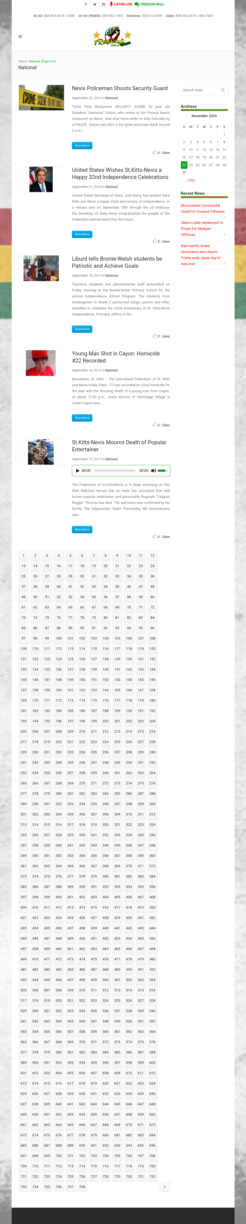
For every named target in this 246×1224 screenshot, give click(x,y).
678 (82, 1135)
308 (106, 814)
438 (82, 928)
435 (47, 928)
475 (94, 959)
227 (141, 742)
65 (70, 607)
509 (71, 990)
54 (82, 597)
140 (106, 669)
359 (141, 856)
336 (153, 835)
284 (106, 793)
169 (24, 700)
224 (106, 742)
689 (71, 1145)
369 (117, 866)
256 (59, 773)
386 (35, 887)
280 (59, 793)
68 (106, 607)
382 (129, 876)
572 (106, 1042)
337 (24, 845)
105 (117, 638)
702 (82, 1156)
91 (94, 628)
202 (129, 721)
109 (24, 649)
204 (153, 721)
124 (59, 659)
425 (71, 918)
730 (129, 1176)
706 (129, 1156)
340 (59, 845)
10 (129, 555)
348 (153, 845)
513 (117, 990)
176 (106, 700)
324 (153, 825)
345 (117, 845)
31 (94, 576)
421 (24, 918)
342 (82, 845)
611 (141, 1073)
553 (24, 1032)
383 (141, 876)
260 (106, 773)
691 (94, 1145)
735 (47, 1187)
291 (47, 804)
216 (153, 731)
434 (35, 928)
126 (82, 659)
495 (47, 980)
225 (117, 742)
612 (153, 1073)
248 (106, 762)
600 (153, 1063)
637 (24, 1104)
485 (71, 969)
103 (94, 638)
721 (24, 1176)
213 (117, 731)
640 (59, 1104)
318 (82, 825)
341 (71, 845)
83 (141, 618)
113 (71, 649)
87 (47, 628)
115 (94, 649)
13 (24, 566)
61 (24, 607)
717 (117, 1166)
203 (141, 721)
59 (141, 597)
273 (117, 783)
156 (153, 680)
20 (106, 566)
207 (47, 731)
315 (47, 825)
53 (70, 597)
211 (94, 731)
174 (82, 700)
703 (94, 1156)
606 (82, 1073)
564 (153, 1032)
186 (82, 711)
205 (24, 731)
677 (71, 1135)
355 (94, 856)
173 (71, 700)
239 (141, 752)
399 (47, 897)
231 (47, 752)
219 (47, 742)
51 (47, 597)
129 (117, 659)
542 (35, 1021)
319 (94, 825)
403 (94, 897)
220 (59, 742)
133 (24, 669)
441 (117, 928)
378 (82, 876)
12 (152, 555)
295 (94, 804)
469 (24, 959)
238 (129, 752)
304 (59, 814)
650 (35, 1114)
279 (47, 793)
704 (106, 1156)
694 (129, 1145)
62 (35, 607)
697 (24, 1156)
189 (117, 711)
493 (24, 980)
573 (117, 1042)
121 (24, 659)
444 (153, 928)
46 (129, 586)
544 (59, 1021)
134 (35, 669)
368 (106, 866)
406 (129, 897)
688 (59, 1145)
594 (82, 1063)
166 (129, 690)
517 (24, 1000)
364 (59, 866)
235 (94, 752)
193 (24, 721)
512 (106, 990)
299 (141, 804)
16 (59, 566)
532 (59, 1011)
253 (24, 773)
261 (117, 773)
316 (59, 825)
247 (94, 762)
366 (82, 866)
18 (82, 566)
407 (141, 897)
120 (153, 649)
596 (106, 1063)
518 (35, 1000)
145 (24, 680)
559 (94, 1032)
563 (141, 1032)
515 (141, 990)
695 (141, 1145)
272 (106, 783)
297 (117, 804)
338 (35, 845)
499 (94, 980)
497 (71, 980)
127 (94, 659)
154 (129, 680)
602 (35, 1073)
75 (47, 618)
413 (71, 907)
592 (59, 1063)
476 (106, 959)
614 (35, 1083)
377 (71, 876)
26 (35, 576)
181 (24, 711)
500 (106, 980)
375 (47, 876)
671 (141, 1125)
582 (82, 1052)
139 (94, 669)
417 (117, 907)
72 (152, 607)
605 (71, 1073)
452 (106, 938)
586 (129, 1052)
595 (94, 1063)
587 (141, 1052)
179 (141, 700)
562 (129, 1032)
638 (35, 1104)
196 (59, 721)
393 (117, 887)
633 (117, 1094)
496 (59, 980)
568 (59, 1042)
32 (106, 576)
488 (106, 969)
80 (106, 618)
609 (117, 1073)
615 (47, 1083)
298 (129, 804)
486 (82, 969)
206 (35, 731)
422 (35, 918)
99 (47, 638)
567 (47, 1042)
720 (153, 1166)
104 (106, 638)
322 (129, 825)
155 (141, 680)
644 (106, 1104)
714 (82, 1166)
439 (94, 928)
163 (94, 690)
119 (141, 649)
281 (71, 793)
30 (82, 576)
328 (59, 835)
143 (141, 669)
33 (117, 576)
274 (129, 783)
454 (129, 938)
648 (153, 1104)
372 (153, 866)
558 (82, 1032)
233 (71, 752)
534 (82, 1011)
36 (152, 576)
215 (141, 731)
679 (94, 1135)
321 (117, 825)
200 (106, 721)
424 (59, 918)
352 (59, 856)
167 (141, 690)
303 (47, 814)
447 (47, 938)
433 (24, 928)
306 (82, 814)
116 (106, 649)
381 (117, 876)
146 (35, 680)
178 (129, 700)
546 (82, 1021)
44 (106, 586)
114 (82, 649)
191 (141, 711)
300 (153, 804)
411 (47, 907)
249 (117, 762)
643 (94, 1104)
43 (94, 586)
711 (47, 1166)
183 (47, 711)
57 (117, 597)
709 (24, 1166)
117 (117, 649)
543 (47, 1021)
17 (70, 566)
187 (94, 711)
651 (47, 1114)
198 (82, 721)
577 (24, 1052)
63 (47, 607)
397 (24, 897)
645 (117, 1104)
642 (82, 1104)
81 (117, 618)
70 (129, 607)
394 (129, 887)
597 (117, 1063)
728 (106, 1176)
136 (59, 669)
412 (59, 907)
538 (129, 1011)
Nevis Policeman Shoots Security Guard (120, 88)
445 (24, 938)
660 (153, 1114)
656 (106, 1114)
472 (59, 959)
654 (82, 1114)
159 (47, 690)
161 (71, 690)
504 (153, 980)
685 (24, 1145)
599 (141, 1063)
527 (141, 1000)
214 (129, 731)
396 (153, 887)
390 (82, 887)
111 (47, 649)
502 (129, 980)
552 (153, 1021)
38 (35, 586)
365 (71, 866)
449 (71, 938)
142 (129, 669)
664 (59, 1125)
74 (35, 618)
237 (117, 752)
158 (35, 690)
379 (94, 876)
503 (141, 980)
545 (71, 1021)
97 (24, 638)
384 (153, 876)
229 (24, 752)
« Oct (191, 180)
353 (71, 856)
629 (71, 1094)
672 (153, 1125)
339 (47, 845)
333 (117, 835)
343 (94, 845)
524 (106, 1000)
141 (117, 669)
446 (35, 938)
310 (129, 814)
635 (141, 1094)
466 (129, 949)
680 (106, 1135)
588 (153, 1052)
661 (24, 1125)
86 (35, 628)
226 (129, 742)
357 (117, 856)
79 (94, 618)
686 (35, 1145)
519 (47, 1000)
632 (106, 1094)
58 (129, 597)
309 (117, 814)
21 (117, 566)
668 (106, 1125)
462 (82, 949)
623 (141, 1083)
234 (82, 752)
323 (141, 825)
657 (117, 1114)
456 (153, 938)
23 (141, 566)
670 (129, 1125)
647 (141, 1104)
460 (59, 949)
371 (141, 866)
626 (35, 1094)
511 (94, 990)
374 (35, 876)
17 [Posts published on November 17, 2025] (191, 157)
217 (24, 742)
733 (24, 1187)
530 (35, 1011)
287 (141, 793)
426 (82, 918)
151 (94, 680)
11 (141, 555)
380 (106, 876)
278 (35, 793)
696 (153, 1145)
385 (24, 887)
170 (35, 700)
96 (152, 628)
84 (152, 618)
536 (106, 1011)
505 (24, 990)
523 (94, 1000)
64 (59, 607)
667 (94, 1125)
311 (141, 814)
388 (59, 887)
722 (35, 1176)
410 (35, 907)
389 (71, 887)
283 (94, 793)
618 (82, 1083)
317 (71, 825)
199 (94, 721)
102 (82, 638)
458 (35, 949)
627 (47, 1094)
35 (141, 576)
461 (71, 949)
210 (82, 731)
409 (24, 907)
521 (71, 1000)
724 (59, 1176)
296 (106, 804)
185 (71, 711)
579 (47, 1052)
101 (71, 638)
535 (94, 1011)
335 (141, 835)
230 (35, 752)
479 (141, 959)
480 (153, 959)
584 (106, 1052)
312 (153, 814)
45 (117, 586)
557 (71, 1032)
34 (129, 576)
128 (106, 659)
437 (71, 928)
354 (82, 856)
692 (106, 1145)
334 (129, 835)
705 (117, 1156)
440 (106, 928)
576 (153, 1042)
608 (106, 1073)
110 (35, 649)
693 (117, 1145)
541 (24, 1021)
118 (129, 649)
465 (117, 949)
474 (82, 959)
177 (117, 700)
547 (94, 1021)
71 (141, 607)
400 (59, 897)
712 (59, 1166)
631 (94, 1094)
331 (94, 835)
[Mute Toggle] (153, 470)
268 (59, 783)
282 (82, 793)
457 (24, 949)
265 (24, 783)
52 (59, 597)
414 (82, 907)
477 (117, 959)
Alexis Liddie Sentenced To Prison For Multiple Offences (202, 229)
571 (94, 1042)
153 (117, 680)
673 (24, 1135)
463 (94, 949)
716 (106, 1166)
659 (141, 1114)
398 (35, 897)
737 (71, 1187)
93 (117, 628)
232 (59, 752)
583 (94, 1052)
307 (94, 814)
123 (47, 659)
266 (35, 783)
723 (47, 1176)
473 (71, 959)
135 (47, 669)
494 (35, 980)
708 (153, 1156)
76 (59, 618)
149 (71, 680)
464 (106, 949)
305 (71, 814)
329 (71, 835)
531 (47, 1011)
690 (82, 1145)
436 (59, 928)
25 (24, 576)
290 (35, 804)
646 (129, 1104)
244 (59, 762)
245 (71, 762)
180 (153, 700)
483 (47, 969)
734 (35, 1187)
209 (71, 731)
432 (153, 918)
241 (24, 762)
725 (71, 1176)
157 (24, 690)
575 (141, 1042)
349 (24, 856)
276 (153, 783)
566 (35, 1042)
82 (129, 618)
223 (94, 742)
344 (106, 845)
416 (106, 907)
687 (47, 1145)
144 (153, 669)
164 (106, 690)
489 (117, 969)
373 (24, 876)
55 (94, 597)
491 (141, 969)
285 (117, 793)
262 (129, 773)
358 (129, 856)
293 (71, 804)
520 (59, 1000)
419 (141, 907)
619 (94, 1083)
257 (71, 773)
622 (129, 1083)
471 (47, 959)
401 (71, 897)
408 (153, 897)
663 (47, 1125)
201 (117, 721)
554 (35, 1032)
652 (59, 1114)
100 (59, 638)
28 (59, 576)
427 (94, 918)
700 (59, 1156)
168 (153, 690)
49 (24, 597)
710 (35, 1166)
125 (71, 659)
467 (141, 949)
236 (106, 752)
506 (35, 990)
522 (82, 1000)
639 (47, 1104)
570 (82, 1042)
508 (59, 990)
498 (82, 980)
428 (106, 918)
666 (82, 1125)
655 (94, 1114)
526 (129, 1000)
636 (153, 1094)
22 (129, 566)
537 (117, 1011)
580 (59, 1052)
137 (71, 669)
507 (47, 990)
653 (71, 1114)
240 (153, 752)
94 (129, 628)
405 (117, 897)
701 (71, 1156)
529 (24, 1011)
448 (59, 938)
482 (35, 969)
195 (47, 721)
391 (94, 887)
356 (106, 856)
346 (129, 845)
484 (59, 969)
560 (106, 1032)
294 (82, 804)
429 (117, 918)
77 (70, 618)
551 (141, 1021)
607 (94, 1073)
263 (141, 773)
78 (82, 618)
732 (153, 1176)
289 (24, 804)
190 (129, 711)
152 (106, 680)
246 (82, 762)
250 (129, 762)
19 (94, 566)
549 (117, 1021)
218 (35, 742)
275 (141, 783)
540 (153, 1011)
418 (129, 907)
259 (94, 773)
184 (59, 711)
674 (35, 1135)
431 (141, 918)
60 (152, 597)
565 (24, 1042)
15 (47, 566)
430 (129, 918)
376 (59, 876)
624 (153, 1083)
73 (24, 618)
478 (129, 959)
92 (106, 628)
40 (59, 586)
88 (59, 628)
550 (129, 1021)
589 (24, 1063)
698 (35, 1156)
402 (82, 897)
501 (117, 980)
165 (117, 690)
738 (82, 1187)
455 (141, 938)
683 (141, 1135)
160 (59, 690)
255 (47, 773)
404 (106, 897)
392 (106, 887)
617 (71, 1083)
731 (141, 1176)
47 (141, 586)
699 (47, 1156)
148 (59, 680)
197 (71, 721)
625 (24, 1094)
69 (117, 607)
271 (94, 783)
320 (106, 825)
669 (117, 1125)
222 (82, 742)
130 (129, 659)
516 (153, 990)
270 (82, 783)
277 (24, 793)
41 (70, 586)
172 (59, 700)
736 (59, 1187)
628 (59, 1094)
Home (23, 61)
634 (129, 1094)
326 (35, 835)
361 (24, 866)
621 (117, 1083)
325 (24, 835)
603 (47, 1073)
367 (94, 866)
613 (24, 1083)
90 (82, 628)
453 (117, 938)
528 (153, 1000)
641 (71, 1104)
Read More (82, 145)
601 (24, 1073)
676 (59, 1135)
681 (117, 1135)
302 (35, 814)
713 (71, 1166)
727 (94, 1176)
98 (35, 638)
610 (129, 1073)
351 (47, 856)
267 (47, 783)
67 (94, 607)
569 (71, 1042)
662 (35, 1125)
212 (106, 731)
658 (129, 1114)
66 (82, 607)
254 (35, 773)
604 (59, 1073)
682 (129, 1135)
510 (82, 990)
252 (153, 762)
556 (59, 1032)
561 (117, 1032)
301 (24, 814)
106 (129, 638)
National (111, 98)
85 (24, 628)
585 (117, 1052)
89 (70, 628)
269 (71, 783)
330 (82, 835)
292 (59, 804)
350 (35, 856)
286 (129, 793)
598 (129, 1063)
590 (35, 1063)
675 (47, 1135)
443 (141, 928)
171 (47, 700)
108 (153, 638)
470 (35, 959)
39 (47, 586)
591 (47, 1063)
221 (71, 742)
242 (35, 762)
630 (82, 1094)
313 (24, 825)
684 (153, 1135)
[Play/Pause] (78, 471)
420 (153, 907)
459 (47, 949)
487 (94, 969)
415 (94, 907)
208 (59, 731)
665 (71, 1125)
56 (106, 597)
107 (141, 638)
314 (35, 825)
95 (141, 628)
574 (129, 1042)
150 (82, 680)
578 (35, 1052)
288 (153, 793)
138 (82, 669)
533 (71, 1011)
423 (47, 918)
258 (82, 773)
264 (153, 773)
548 (106, 1021)
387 (47, 887)
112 (59, 649)
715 (94, 1166)
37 (24, 586)
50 (35, 597)
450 (82, 938)
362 (35, 866)
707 (141, 1156)
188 (106, 711)
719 (141, 1166)
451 (94, 938)
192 (153, 711)
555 (47, 1032)
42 (82, 586)
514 (129, 990)
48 (152, 586)
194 (35, 721)
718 (129, 1166)
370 (129, 866)
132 (153, 659)
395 (141, 887)
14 (35, 566)
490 (129, 969)
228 (153, 742)
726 (82, 1176)
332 (106, 835)
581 (71, 1052)
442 (129, 928)
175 (94, 700)
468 (153, 949)
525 (117, 1000)
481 (24, 969)
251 (141, 762)
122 (35, 659)
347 (141, 845)
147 (47, 680)
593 (71, 1063)
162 (82, 690)
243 (47, 762)
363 (47, 866)
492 (153, 969)
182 (35, 711)
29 (70, 576)
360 (153, 856)
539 (141, 1011)
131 (141, 659)
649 (24, 1114)
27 (47, 576)
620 (106, 1083)
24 (152, 566)
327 (47, 835)
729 (117, 1176)
